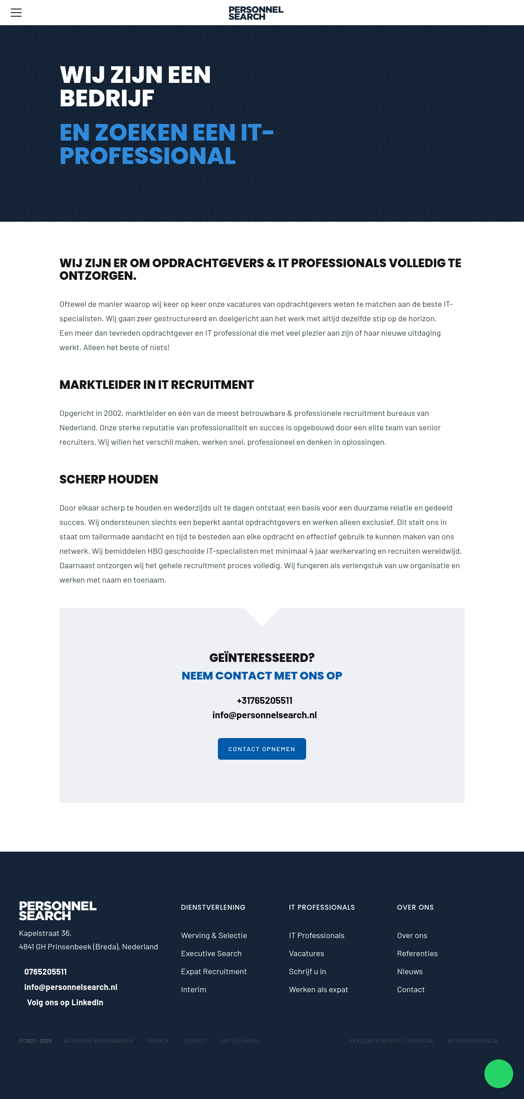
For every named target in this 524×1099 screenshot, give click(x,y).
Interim (193, 989)
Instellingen (239, 1040)
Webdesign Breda (472, 1040)
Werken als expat (318, 989)
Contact (411, 989)
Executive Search (211, 953)
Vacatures (306, 953)
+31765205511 (261, 700)
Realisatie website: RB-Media (391, 1040)
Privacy (158, 1040)
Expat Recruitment (214, 971)
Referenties (417, 953)
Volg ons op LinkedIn (61, 1002)
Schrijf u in (307, 971)
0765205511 (43, 971)
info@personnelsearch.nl (262, 714)
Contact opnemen (261, 748)
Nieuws (410, 971)
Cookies (194, 1040)
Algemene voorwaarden (98, 1040)
